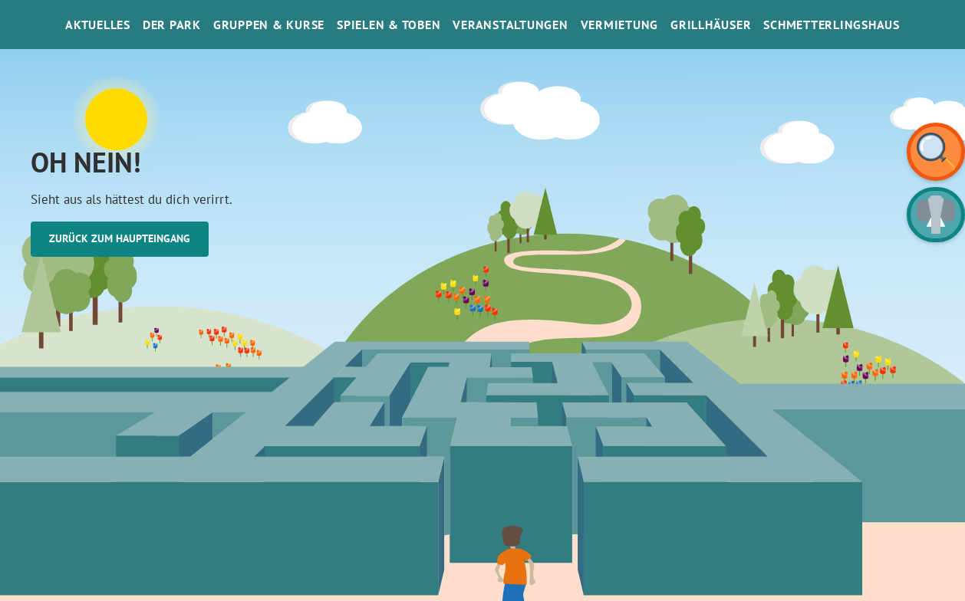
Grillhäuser (710, 24)
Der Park (172, 24)
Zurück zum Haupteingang (119, 238)
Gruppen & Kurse (268, 24)
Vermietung (620, 24)
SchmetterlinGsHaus (831, 24)
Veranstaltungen (510, 24)
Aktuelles (97, 24)
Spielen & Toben (388, 24)
